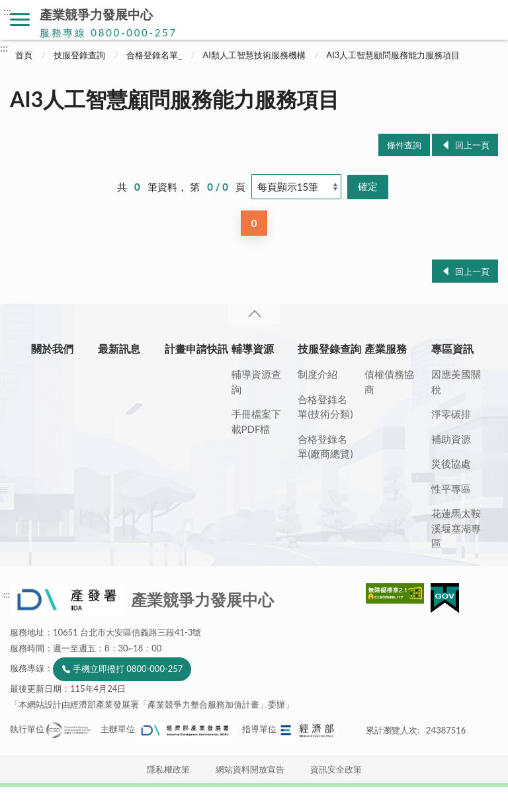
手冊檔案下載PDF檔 (256, 421)
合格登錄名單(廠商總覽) (325, 446)
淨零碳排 (451, 414)
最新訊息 (119, 348)
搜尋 (488, 20)
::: (7, 11)
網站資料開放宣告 (250, 769)
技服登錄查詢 (79, 55)
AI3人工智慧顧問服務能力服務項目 (393, 55)
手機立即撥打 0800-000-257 (128, 668)
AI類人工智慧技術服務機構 (253, 55)
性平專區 (451, 489)
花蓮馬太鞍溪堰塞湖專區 (456, 528)
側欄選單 (20, 19)
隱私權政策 (168, 769)
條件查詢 (404, 145)
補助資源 (451, 439)
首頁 (23, 55)
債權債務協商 (389, 381)
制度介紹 (317, 374)
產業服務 (385, 348)
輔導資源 (253, 348)
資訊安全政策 (336, 769)
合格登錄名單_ (154, 55)
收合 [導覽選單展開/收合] (254, 314)
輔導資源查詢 (256, 381)
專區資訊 (452, 348)
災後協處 (451, 463)
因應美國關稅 (456, 381)
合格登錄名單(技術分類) (325, 406)
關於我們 (52, 348)
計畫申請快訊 (196, 348)
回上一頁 (472, 145)
